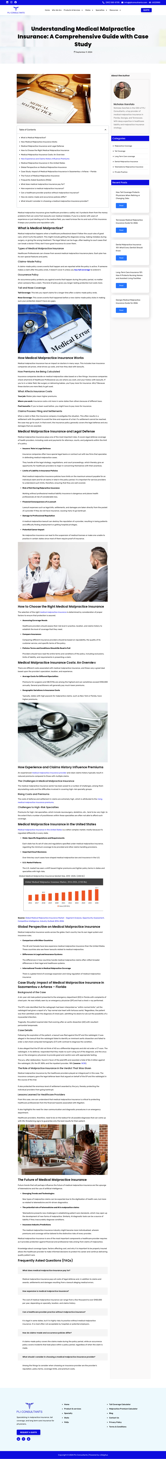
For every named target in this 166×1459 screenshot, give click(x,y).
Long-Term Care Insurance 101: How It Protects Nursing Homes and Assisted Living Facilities (129, 277)
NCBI (83, 1063)
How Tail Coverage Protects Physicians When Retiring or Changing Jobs (128, 198)
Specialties (101, 10)
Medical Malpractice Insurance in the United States (43, 163)
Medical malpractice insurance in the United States (40, 830)
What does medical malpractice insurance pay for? (43, 184)
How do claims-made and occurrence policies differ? (44, 197)
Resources (115, 10)
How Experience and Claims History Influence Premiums (45, 159)
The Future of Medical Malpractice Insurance (40, 176)
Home (47, 10)
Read (121, 208)
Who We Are (56, 10)
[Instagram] (23, 1439)
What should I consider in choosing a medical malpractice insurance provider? (54, 201)
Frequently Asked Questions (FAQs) (36, 180)
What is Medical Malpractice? (33, 137)
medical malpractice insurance (53, 612)
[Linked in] (18, 1439)
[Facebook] (28, 1439)
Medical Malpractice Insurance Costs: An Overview (43, 155)
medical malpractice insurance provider (49, 773)
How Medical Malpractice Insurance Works (39, 142)
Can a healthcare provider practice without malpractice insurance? (50, 193)
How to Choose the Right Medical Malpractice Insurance (45, 150)
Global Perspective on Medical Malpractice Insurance (44, 167)
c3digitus (104, 1455)
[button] (105, 130)
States (89, 10)
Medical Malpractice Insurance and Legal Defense (42, 146)
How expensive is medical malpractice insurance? (42, 188)
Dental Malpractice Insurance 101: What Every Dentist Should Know (129, 250)
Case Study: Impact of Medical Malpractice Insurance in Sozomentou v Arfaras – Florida (58, 171)
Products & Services (73, 10)
